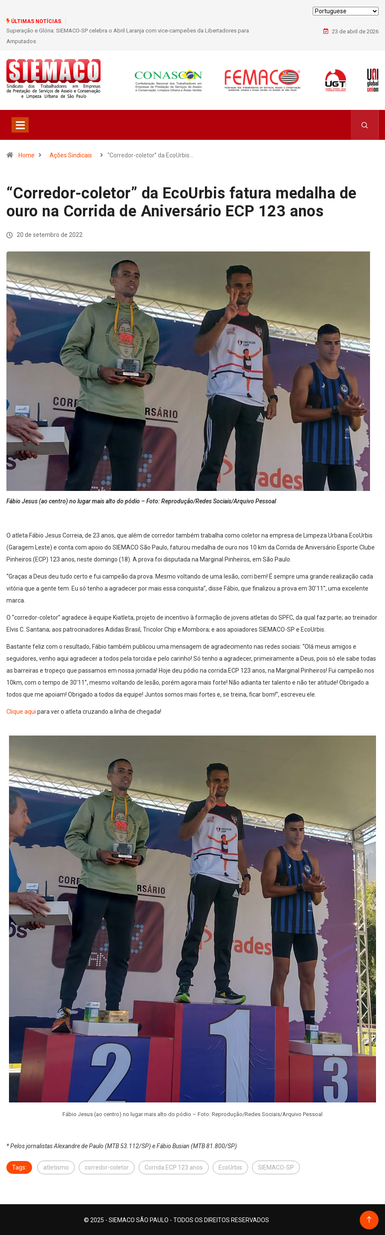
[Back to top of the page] (369, 1219)
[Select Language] (346, 11)
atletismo (56, 1166)
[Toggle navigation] (20, 123)
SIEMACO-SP (276, 1166)
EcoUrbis (230, 1166)
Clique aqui (21, 710)
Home (26, 154)
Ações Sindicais (71, 154)
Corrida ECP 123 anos (174, 1166)
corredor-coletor (107, 1166)
